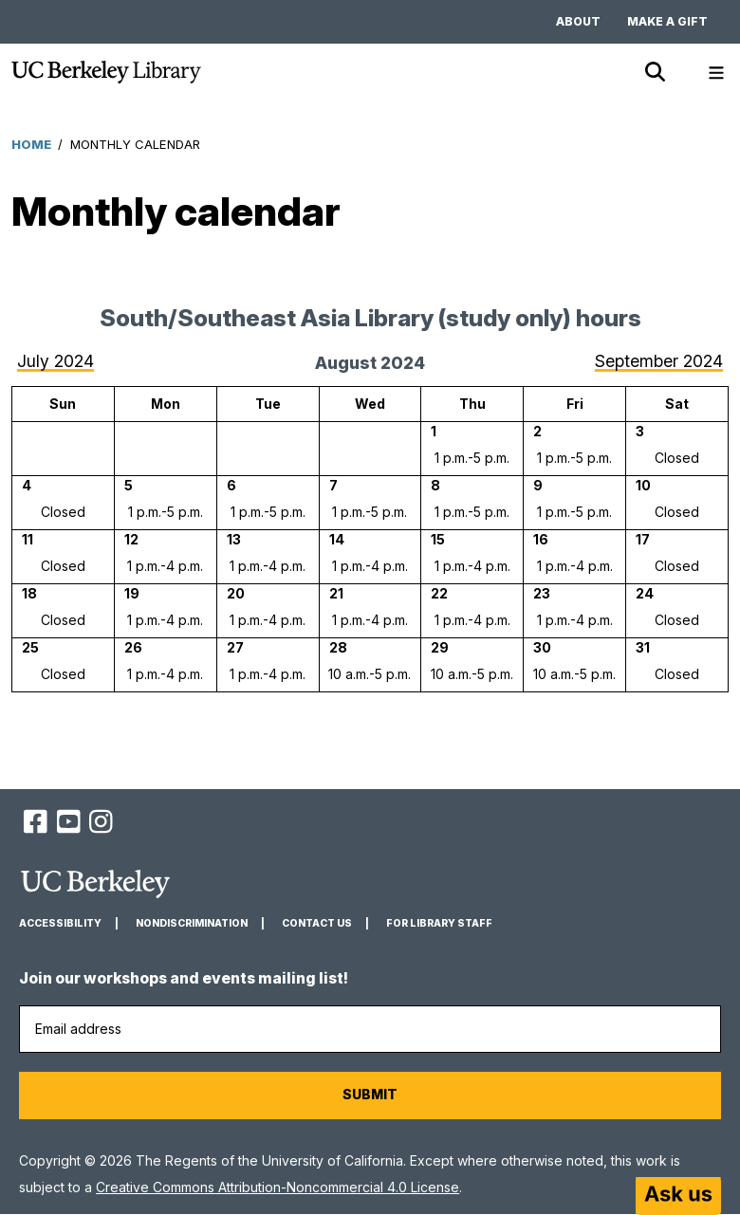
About (578, 21)
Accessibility (60, 923)
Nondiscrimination (192, 923)
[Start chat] (678, 1196)
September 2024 (659, 361)
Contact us (317, 923)
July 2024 (55, 361)
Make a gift (667, 21)
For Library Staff (439, 923)
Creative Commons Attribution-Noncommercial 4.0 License (277, 1187)
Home (31, 144)
